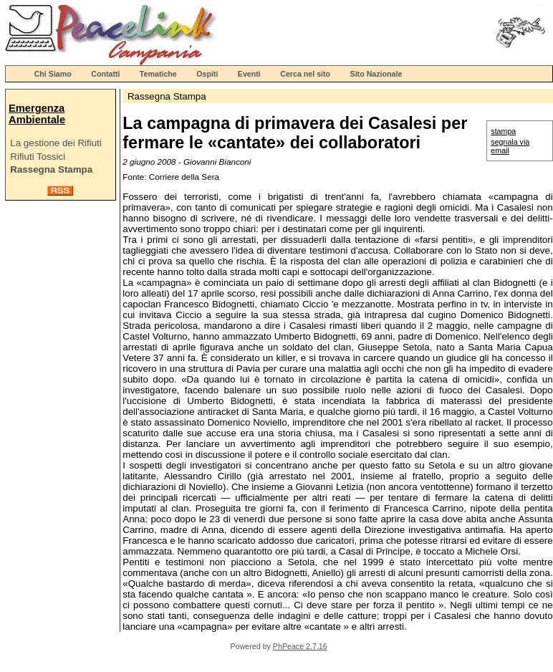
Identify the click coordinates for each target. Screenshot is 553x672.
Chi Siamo (53, 73)
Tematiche (158, 73)
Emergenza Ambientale (37, 113)
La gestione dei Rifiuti (55, 143)
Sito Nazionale (376, 73)
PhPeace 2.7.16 (300, 646)
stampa (503, 131)
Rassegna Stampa (51, 169)
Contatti (105, 73)
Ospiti (207, 73)
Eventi (249, 73)
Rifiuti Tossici (37, 156)
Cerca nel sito (305, 73)
